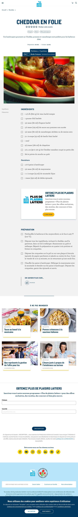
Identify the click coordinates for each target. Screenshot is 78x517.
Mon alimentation (66, 484)
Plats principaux (45, 31)
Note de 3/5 (31, 27)
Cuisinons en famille (50, 484)
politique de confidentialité (64, 439)
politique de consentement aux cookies (19, 506)
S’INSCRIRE (48, 214)
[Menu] (2, 3)
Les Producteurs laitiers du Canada (39, 4)
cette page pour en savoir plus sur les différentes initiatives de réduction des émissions (39, 496)
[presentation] (39, 420)
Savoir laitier (36, 484)
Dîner (36, 31)
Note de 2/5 (29, 27)
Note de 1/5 (27, 27)
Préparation (5, 112)
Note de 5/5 (36, 27)
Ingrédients (5, 109)
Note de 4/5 (34, 27)
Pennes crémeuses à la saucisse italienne (52, 330)
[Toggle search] (76, 3)
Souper (30, 31)
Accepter (31, 511)
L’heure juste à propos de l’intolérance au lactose (53, 364)
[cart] (72, 3)
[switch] (38, 54)
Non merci (46, 511)
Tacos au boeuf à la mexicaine (12, 330)
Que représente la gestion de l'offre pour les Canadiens (15, 365)
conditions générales (64, 506)
